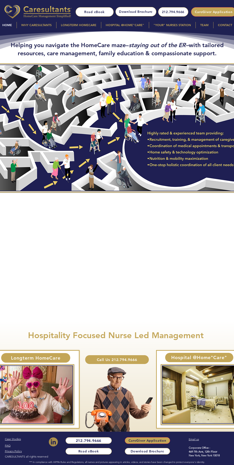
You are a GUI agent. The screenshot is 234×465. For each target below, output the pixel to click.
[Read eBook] (95, 12)
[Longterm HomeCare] (35, 358)
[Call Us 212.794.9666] (117, 359)
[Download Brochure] (135, 11)
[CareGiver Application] (147, 440)
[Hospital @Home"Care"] (199, 357)
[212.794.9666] (173, 12)
